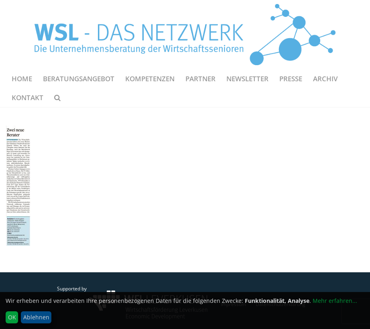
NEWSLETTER (247, 78)
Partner (200, 78)
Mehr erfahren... (335, 300)
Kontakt (27, 97)
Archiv (325, 78)
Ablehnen (36, 317)
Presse (290, 78)
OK (12, 317)
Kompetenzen (150, 78)
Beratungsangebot (78, 78)
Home (22, 78)
